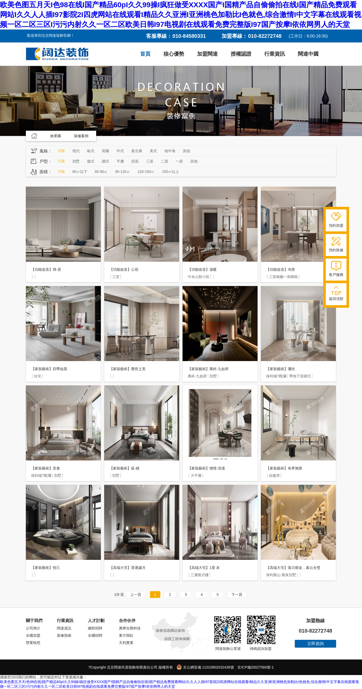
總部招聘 (95, 628)
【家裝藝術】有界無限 (284, 468)
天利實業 (126, 643)
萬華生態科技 (130, 628)
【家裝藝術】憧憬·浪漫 (206, 468)
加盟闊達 (207, 54)
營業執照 (33, 643)
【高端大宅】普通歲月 (127, 568)
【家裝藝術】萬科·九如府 (208, 369)
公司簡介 (33, 628)
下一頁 (236, 594)
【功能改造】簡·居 (46, 269)
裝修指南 (64, 635)
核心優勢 (173, 54)
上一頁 (135, 594)
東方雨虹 (126, 635)
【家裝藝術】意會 (45, 468)
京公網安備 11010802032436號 (205, 667)
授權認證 (241, 54)
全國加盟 (33, 635)
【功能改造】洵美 (280, 269)
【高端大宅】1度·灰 (204, 568)
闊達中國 (308, 54)
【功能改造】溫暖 (202, 269)
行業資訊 (274, 54)
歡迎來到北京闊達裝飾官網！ (50, 35)
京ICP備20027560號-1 (255, 667)
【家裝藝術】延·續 (124, 468)
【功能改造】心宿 (123, 269)
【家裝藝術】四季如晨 (49, 369)
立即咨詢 (315, 643)
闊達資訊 (64, 628)
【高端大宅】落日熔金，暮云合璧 (293, 568)
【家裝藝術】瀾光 (280, 369)
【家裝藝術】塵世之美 (127, 369)
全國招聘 (95, 635)
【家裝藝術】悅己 (45, 568)
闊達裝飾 (57, 54)
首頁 (145, 54)
